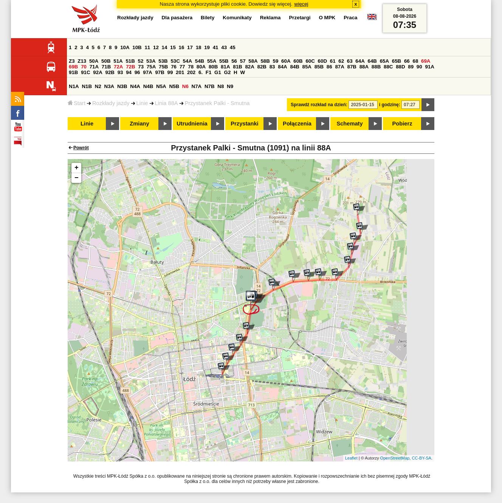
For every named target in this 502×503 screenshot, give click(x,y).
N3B (122, 86)
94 (129, 72)
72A (118, 67)
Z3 (72, 61)
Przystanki (244, 124)
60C (310, 61)
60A (285, 61)
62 (341, 61)
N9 (230, 86)
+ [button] (76, 167)
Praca (350, 17)
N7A (197, 86)
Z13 (81, 61)
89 (411, 67)
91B (73, 72)
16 (181, 47)
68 (415, 61)
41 (215, 47)
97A (147, 72)
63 (350, 61)
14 (164, 47)
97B (159, 72)
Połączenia (297, 124)
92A (97, 72)
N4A (135, 86)
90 (419, 67)
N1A (74, 86)
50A (93, 61)
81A (225, 67)
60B (297, 61)
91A (429, 67)
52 (141, 61)
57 (243, 61)
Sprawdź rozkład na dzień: (319, 104)
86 (329, 67)
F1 (209, 72)
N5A (161, 86)
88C (388, 67)
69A (425, 61)
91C (85, 72)
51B (130, 61)
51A (117, 61)
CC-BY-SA (421, 458)
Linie (142, 103)
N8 (220, 86)
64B (371, 61)
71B (106, 67)
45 (233, 47)
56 (234, 61)
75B (163, 67)
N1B (87, 86)
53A (150, 61)
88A (364, 67)
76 (174, 67)
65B (396, 61)
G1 (217, 72)
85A (306, 67)
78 (191, 67)
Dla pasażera (177, 17)
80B (213, 67)
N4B (148, 86)
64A (359, 61)
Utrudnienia (192, 124)
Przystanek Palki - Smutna (217, 103)
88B (376, 67)
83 (272, 67)
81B (237, 67)
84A (282, 67)
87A (339, 67)
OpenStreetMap (395, 458)
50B (105, 61)
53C (175, 61)
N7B (210, 86)
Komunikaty (237, 17)
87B (351, 67)
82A (249, 67)
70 (84, 67)
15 (173, 47)
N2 (98, 86)
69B (73, 67)
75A (151, 67)
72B (130, 67)
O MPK (327, 17)
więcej (301, 4)
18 (198, 47)
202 (191, 72)
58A (252, 61)
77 (182, 67)
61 (333, 61)
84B (294, 67)
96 (137, 72)
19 (207, 47)
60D (322, 61)
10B (136, 47)
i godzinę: (389, 104)
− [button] (76, 178)
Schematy (349, 124)
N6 (185, 86)
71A (94, 67)
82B (261, 67)
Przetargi (299, 17)
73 (141, 67)
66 (407, 61)
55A (211, 61)
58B (265, 61)
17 (190, 47)
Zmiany (139, 124)
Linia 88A (166, 103)
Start (76, 103)
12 (156, 47)
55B (223, 61)
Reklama (270, 17)
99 (170, 72)
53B (162, 61)
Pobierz (402, 124)
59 (276, 61)
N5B (174, 86)
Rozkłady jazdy (111, 103)
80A (201, 67)
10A (124, 47)
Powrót (81, 147)
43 (224, 47)
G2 (227, 72)
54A (187, 61)
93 (120, 72)
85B (319, 67)
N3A (109, 86)
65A (384, 61)
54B (199, 61)
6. (200, 72)
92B (109, 72)
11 (147, 47)
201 (180, 72)
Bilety (207, 17)
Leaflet (351, 458)
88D (400, 67)
